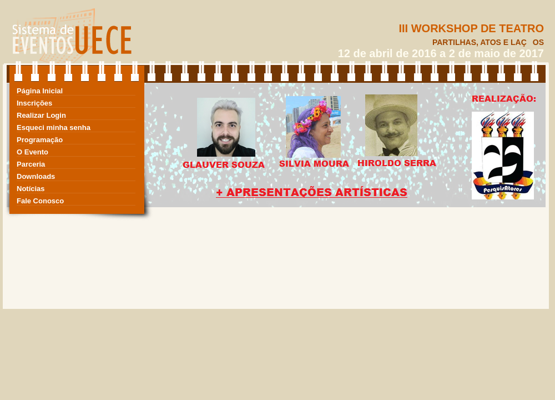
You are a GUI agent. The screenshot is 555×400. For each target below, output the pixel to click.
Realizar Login (41, 115)
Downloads (36, 176)
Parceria (31, 164)
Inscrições (34, 103)
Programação (40, 140)
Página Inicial (40, 91)
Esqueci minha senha (53, 127)
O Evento (32, 152)
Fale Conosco (40, 201)
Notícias (31, 188)
